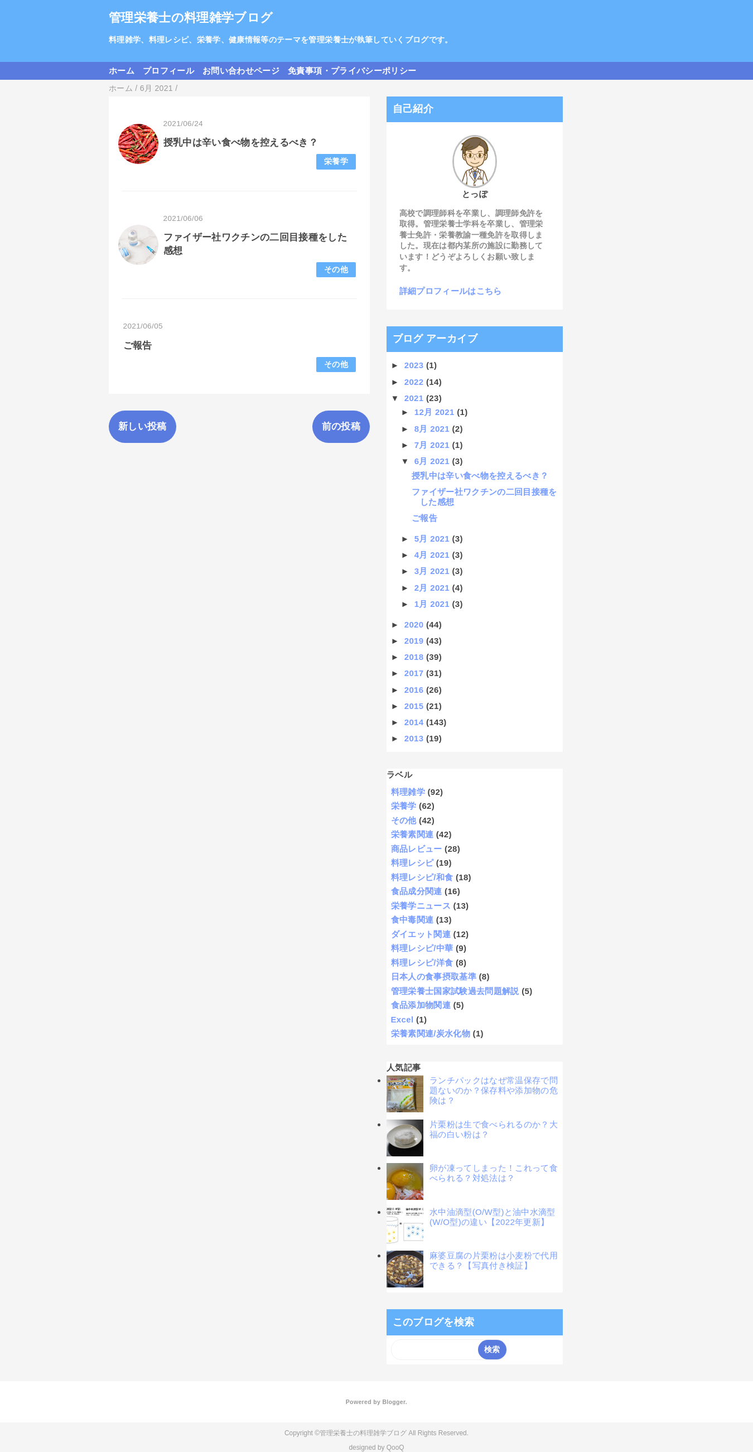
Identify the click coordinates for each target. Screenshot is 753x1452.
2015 (415, 706)
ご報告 (137, 345)
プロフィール (168, 70)
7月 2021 (433, 445)
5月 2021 (433, 538)
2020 (415, 624)
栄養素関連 (412, 834)
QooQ (395, 1447)
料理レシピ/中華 (422, 948)
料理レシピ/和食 (422, 877)
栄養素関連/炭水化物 (431, 1033)
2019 (415, 640)
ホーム (121, 70)
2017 (415, 673)
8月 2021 (433, 428)
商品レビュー (416, 848)
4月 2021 (433, 554)
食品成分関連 (416, 891)
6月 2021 (433, 461)
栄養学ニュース (421, 905)
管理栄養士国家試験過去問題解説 (455, 991)
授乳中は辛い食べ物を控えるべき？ (240, 142)
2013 (415, 738)
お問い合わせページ (240, 70)
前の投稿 (341, 426)
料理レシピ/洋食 (422, 962)
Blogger (393, 1401)
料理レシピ (412, 862)
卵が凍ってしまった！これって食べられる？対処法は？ (493, 1173)
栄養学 (336, 161)
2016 (415, 689)
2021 (415, 398)
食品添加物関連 (421, 1005)
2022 (415, 382)
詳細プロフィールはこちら (450, 291)
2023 (415, 365)
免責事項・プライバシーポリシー (352, 70)
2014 (415, 722)
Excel (402, 1019)
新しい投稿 (142, 426)
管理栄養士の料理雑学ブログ (191, 18)
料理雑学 (408, 792)
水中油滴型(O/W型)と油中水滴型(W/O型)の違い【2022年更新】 (492, 1217)
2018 (415, 657)
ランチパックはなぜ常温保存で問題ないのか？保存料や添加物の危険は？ (493, 1090)
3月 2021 (433, 571)
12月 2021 (435, 412)
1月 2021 (433, 604)
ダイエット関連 (421, 934)
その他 (336, 270)
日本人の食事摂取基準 (433, 976)
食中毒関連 (412, 919)
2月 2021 (433, 587)
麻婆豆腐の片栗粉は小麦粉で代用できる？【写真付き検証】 (493, 1260)
